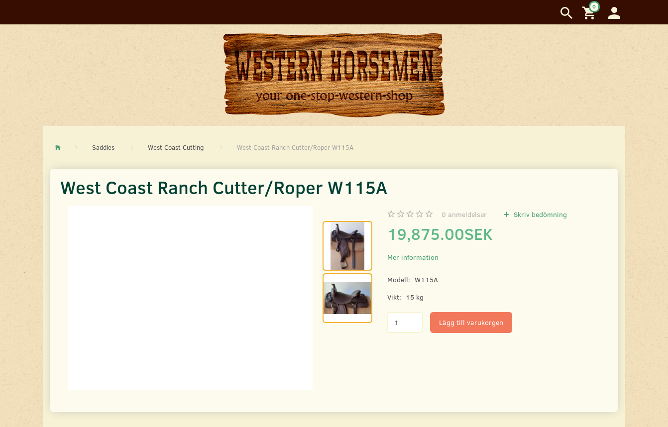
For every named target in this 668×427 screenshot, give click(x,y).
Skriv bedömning (539, 214)
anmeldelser (464, 214)
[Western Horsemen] (334, 75)
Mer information (413, 257)
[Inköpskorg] (590, 12)
